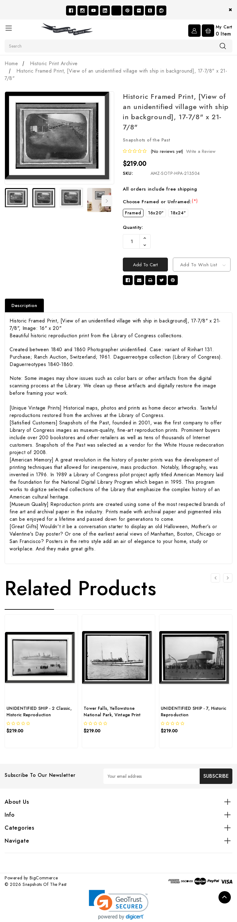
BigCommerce (44, 879)
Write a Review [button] (200, 151)
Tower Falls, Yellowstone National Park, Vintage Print (112, 713)
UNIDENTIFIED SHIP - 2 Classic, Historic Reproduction (39, 713)
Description (24, 307)
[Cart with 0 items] (217, 30)
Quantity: (133, 227)
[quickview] (22, 743)
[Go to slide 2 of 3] (227, 579)
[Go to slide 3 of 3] (215, 579)
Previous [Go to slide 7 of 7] (8, 200)
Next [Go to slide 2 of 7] (107, 200)
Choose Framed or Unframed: (160, 201)
